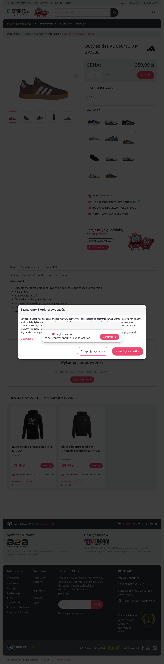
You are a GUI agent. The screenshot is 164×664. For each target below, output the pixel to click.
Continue (110, 336)
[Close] (118, 325)
